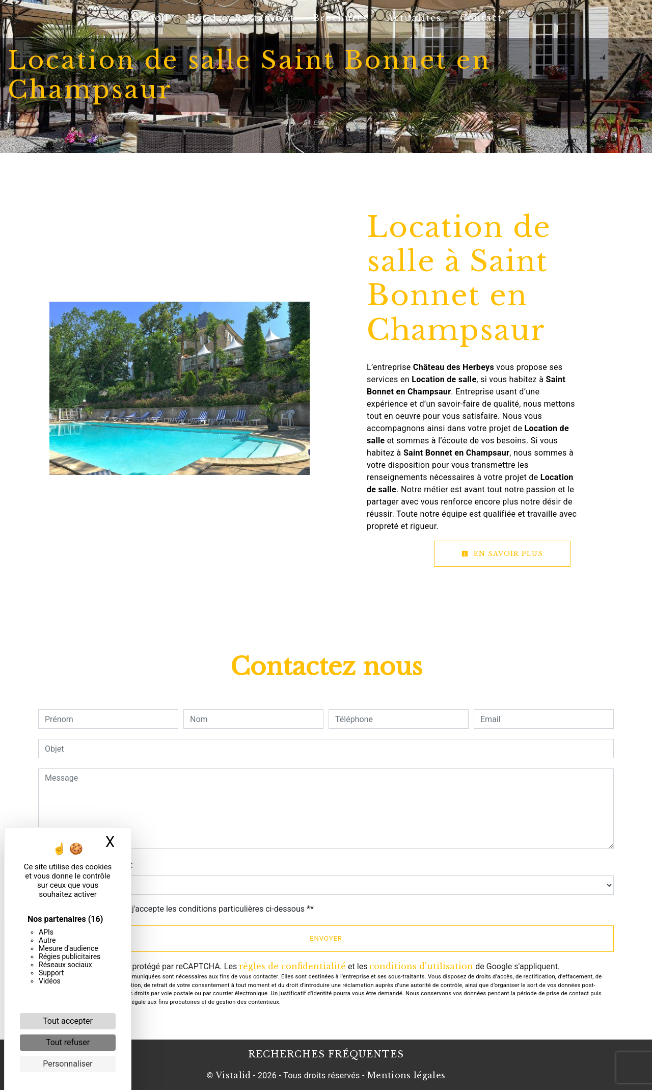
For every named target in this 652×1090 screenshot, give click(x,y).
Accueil (149, 18)
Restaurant (264, 18)
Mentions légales (405, 1075)
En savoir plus (502, 553)
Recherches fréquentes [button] (326, 1054)
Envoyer (326, 938)
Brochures (340, 18)
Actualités (414, 18)
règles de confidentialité (292, 966)
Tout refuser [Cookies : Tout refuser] (68, 1042)
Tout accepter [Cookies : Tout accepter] (68, 1021)
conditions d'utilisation (421, 966)
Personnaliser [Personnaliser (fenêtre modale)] (68, 1064)
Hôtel (202, 18)
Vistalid (233, 1075)
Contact (481, 18)
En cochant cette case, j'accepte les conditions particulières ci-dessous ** (181, 909)
